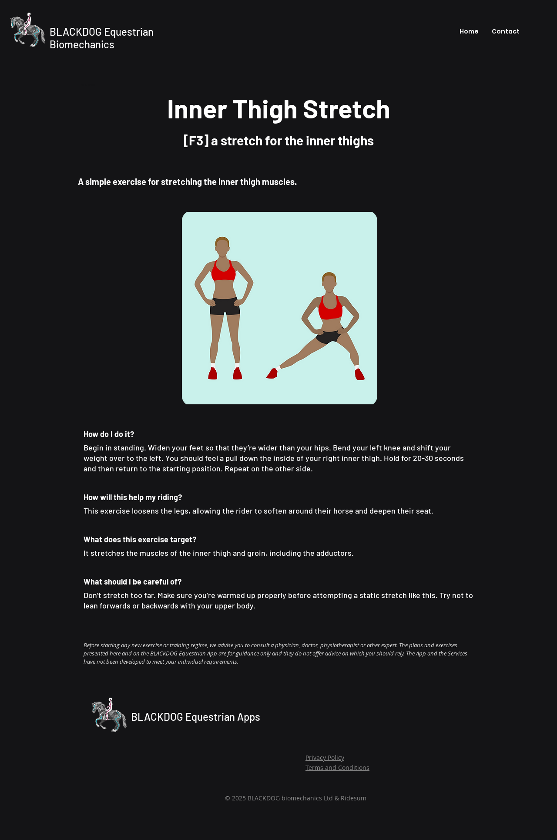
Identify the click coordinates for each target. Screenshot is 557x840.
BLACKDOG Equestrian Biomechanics (102, 37)
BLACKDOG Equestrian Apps (195, 716)
